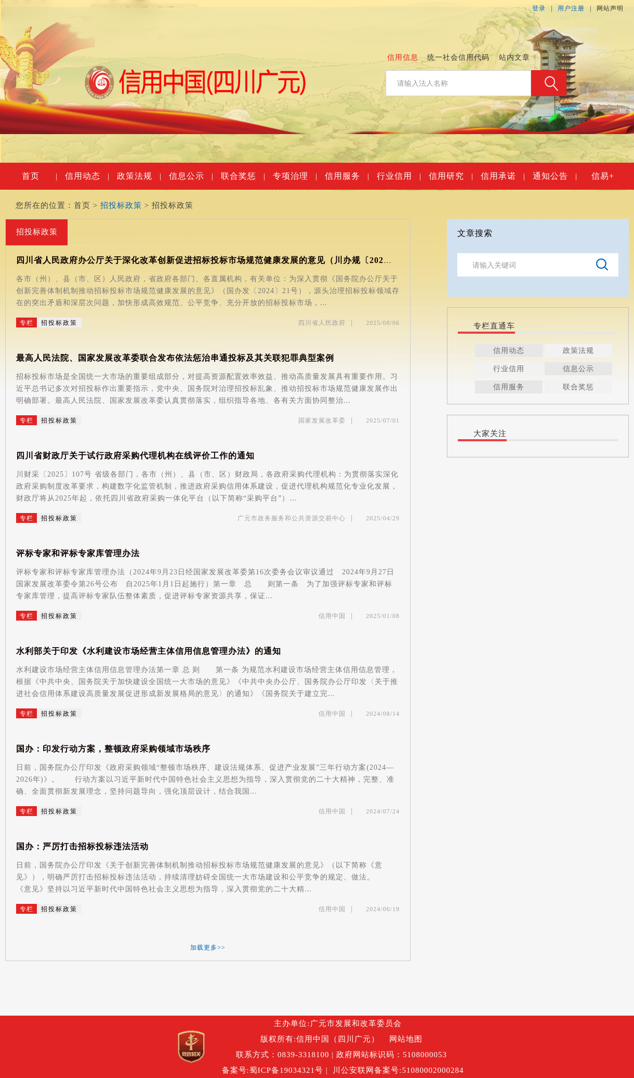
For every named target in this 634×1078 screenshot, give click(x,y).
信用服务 (346, 176)
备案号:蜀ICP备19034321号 (273, 1070)
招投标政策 (121, 205)
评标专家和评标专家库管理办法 (78, 553)
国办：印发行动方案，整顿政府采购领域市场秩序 (113, 748)
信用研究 (450, 176)
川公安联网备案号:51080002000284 (398, 1070)
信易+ (602, 176)
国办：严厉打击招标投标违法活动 (82, 846)
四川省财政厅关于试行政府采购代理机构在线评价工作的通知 (135, 455)
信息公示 (191, 176)
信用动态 (87, 176)
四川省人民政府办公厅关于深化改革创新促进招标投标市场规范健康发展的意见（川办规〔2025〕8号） (217, 260)
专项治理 (294, 176)
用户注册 (571, 8)
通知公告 (554, 176)
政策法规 (139, 176)
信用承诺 (502, 176)
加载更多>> (208, 947)
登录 (539, 8)
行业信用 (398, 176)
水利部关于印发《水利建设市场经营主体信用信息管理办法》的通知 (148, 651)
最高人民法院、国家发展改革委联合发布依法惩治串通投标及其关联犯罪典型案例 (175, 357)
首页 (39, 176)
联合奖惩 (243, 176)
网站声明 (610, 8)
